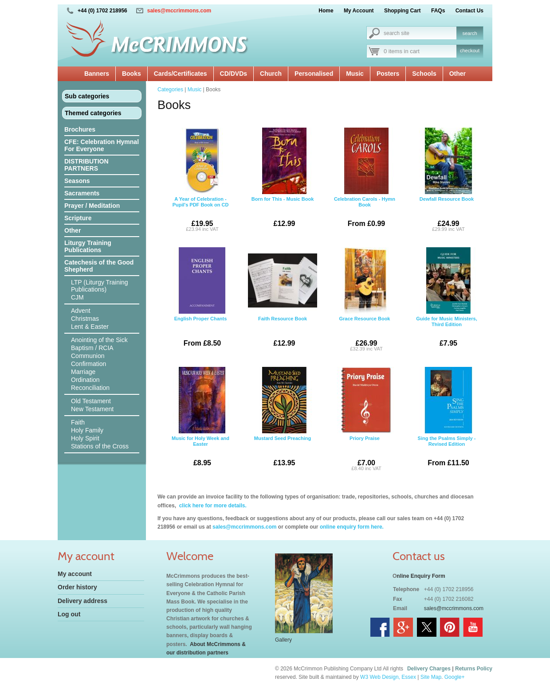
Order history (77, 587)
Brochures (79, 129)
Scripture (77, 218)
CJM (77, 297)
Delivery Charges (429, 669)
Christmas (85, 318)
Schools (424, 73)
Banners (96, 73)
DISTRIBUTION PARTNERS (86, 165)
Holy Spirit (85, 438)
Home (325, 11)
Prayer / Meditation (92, 205)
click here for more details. (211, 505)
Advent (80, 310)
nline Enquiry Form (421, 576)
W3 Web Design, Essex (388, 677)
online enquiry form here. (352, 527)
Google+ (454, 677)
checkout (469, 50)
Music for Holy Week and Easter (200, 420)
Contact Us (469, 11)
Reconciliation (90, 387)
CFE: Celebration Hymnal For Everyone (101, 145)
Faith (78, 422)
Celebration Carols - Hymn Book (364, 181)
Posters (388, 73)
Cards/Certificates (180, 73)
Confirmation (88, 363)
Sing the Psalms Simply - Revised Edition (446, 420)
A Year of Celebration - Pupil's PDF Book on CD (200, 181)
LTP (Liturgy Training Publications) (99, 286)
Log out (69, 614)
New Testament (92, 409)
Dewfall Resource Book (446, 181)
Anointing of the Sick (99, 339)
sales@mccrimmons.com (179, 11)
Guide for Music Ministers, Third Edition (446, 300)
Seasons (77, 180)
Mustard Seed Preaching (282, 420)
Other (457, 73)
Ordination (85, 379)
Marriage (83, 371)
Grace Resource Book (364, 300)
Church (271, 73)
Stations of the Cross (100, 446)
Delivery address (82, 600)
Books (131, 73)
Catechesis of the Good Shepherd (99, 266)
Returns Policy (473, 669)
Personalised (314, 73)
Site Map (430, 677)
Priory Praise (364, 420)
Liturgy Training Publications (87, 246)
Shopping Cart (402, 11)
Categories (170, 89)
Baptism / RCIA (92, 347)
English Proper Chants (200, 300)
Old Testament (91, 401)
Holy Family (87, 430)
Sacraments (81, 193)
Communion (87, 355)
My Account (359, 11)
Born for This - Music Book (282, 181)
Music (355, 73)
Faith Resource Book (282, 300)
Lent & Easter (90, 326)
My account (75, 573)
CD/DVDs (233, 73)
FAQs (438, 11)
